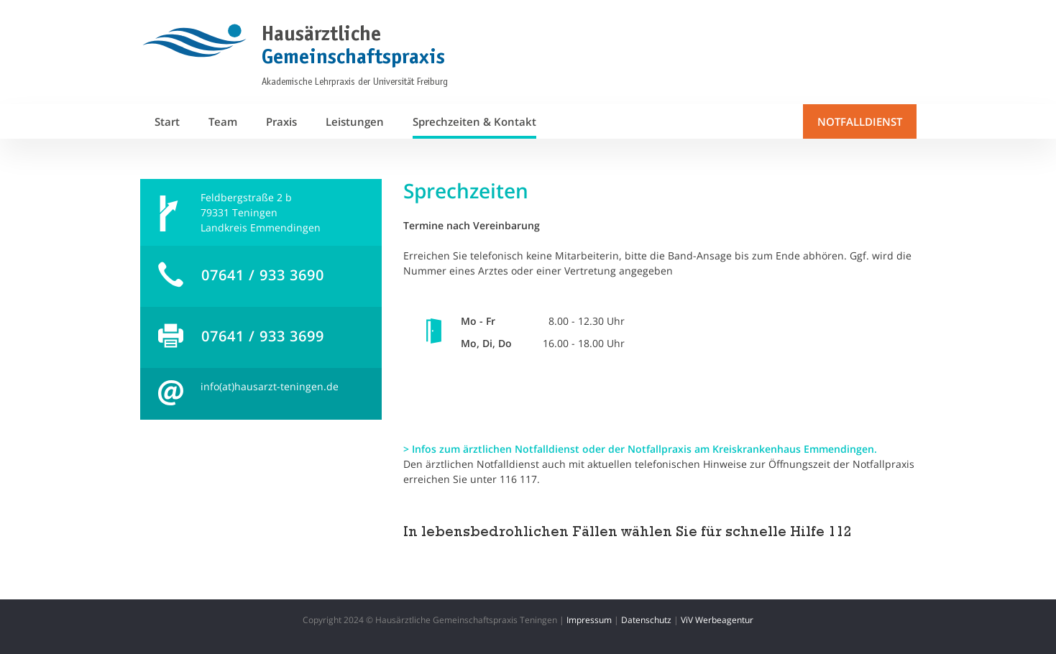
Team (222, 121)
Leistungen (355, 121)
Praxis (281, 121)
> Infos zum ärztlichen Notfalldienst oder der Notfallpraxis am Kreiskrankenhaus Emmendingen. (640, 449)
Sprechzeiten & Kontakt (474, 121)
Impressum (589, 620)
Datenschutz (646, 620)
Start (167, 121)
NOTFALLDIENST (859, 121)
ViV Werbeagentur (717, 620)
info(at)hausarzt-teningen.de (270, 386)
